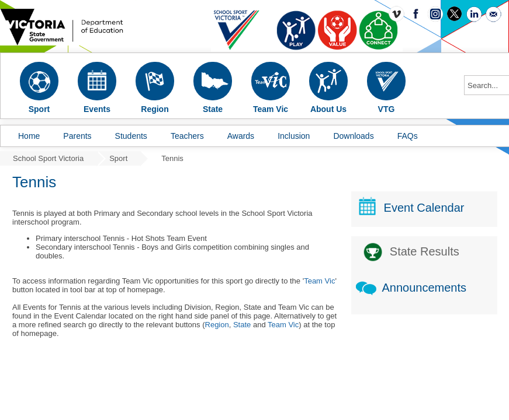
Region (217, 324)
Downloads (353, 136)
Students (131, 136)
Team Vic (319, 280)
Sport (118, 158)
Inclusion (294, 136)
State (242, 324)
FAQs (407, 136)
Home (29, 136)
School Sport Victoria (48, 158)
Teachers (187, 136)
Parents (77, 136)
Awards (240, 136)
